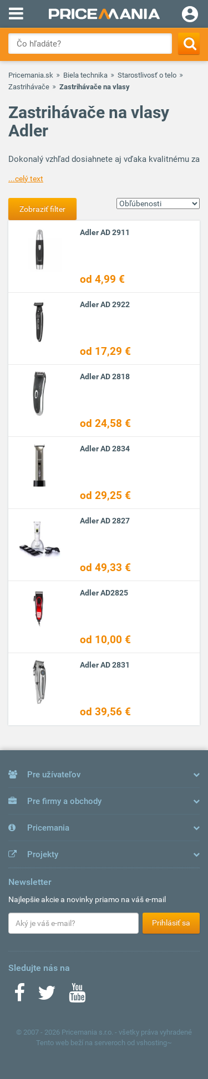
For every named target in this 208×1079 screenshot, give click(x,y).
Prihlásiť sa (171, 922)
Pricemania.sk (30, 75)
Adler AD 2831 (105, 664)
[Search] (189, 43)
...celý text (25, 178)
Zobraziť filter (42, 209)
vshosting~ (154, 1043)
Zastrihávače (28, 87)
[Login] (190, 15)
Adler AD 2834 (105, 448)
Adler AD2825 (104, 592)
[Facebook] (19, 996)
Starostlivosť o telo (147, 75)
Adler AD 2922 (105, 304)
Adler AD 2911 (105, 232)
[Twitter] (47, 996)
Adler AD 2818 (105, 376)
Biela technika (85, 75)
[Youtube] (77, 996)
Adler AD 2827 (105, 520)
